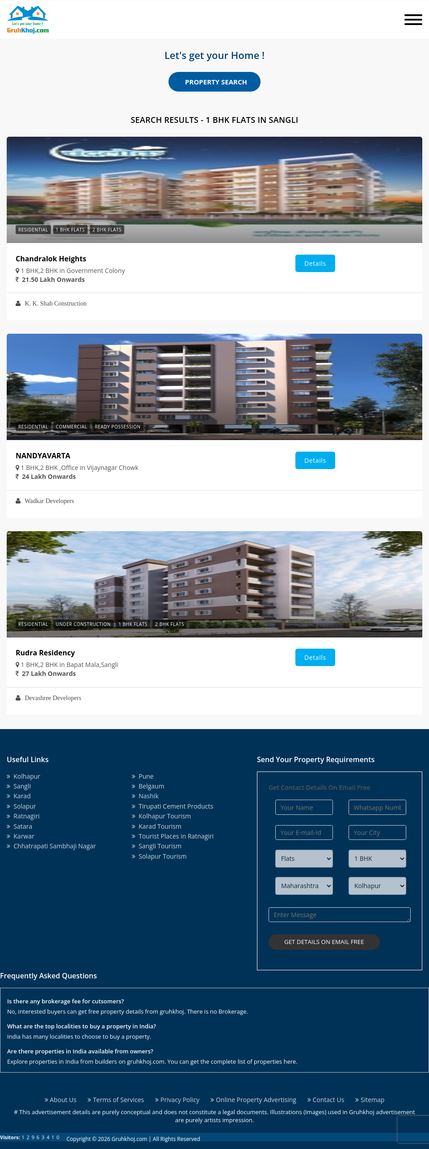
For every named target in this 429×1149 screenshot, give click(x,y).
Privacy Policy (177, 1095)
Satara (19, 826)
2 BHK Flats (107, 229)
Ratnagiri (23, 816)
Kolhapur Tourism (161, 816)
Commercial (71, 427)
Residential (33, 229)
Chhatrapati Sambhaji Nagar (51, 846)
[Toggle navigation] (413, 19)
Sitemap (369, 1095)
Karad (19, 796)
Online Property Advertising (253, 1095)
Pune (143, 776)
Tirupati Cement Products (172, 806)
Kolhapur (23, 776)
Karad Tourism (156, 826)
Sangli (19, 786)
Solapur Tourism (159, 856)
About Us (61, 1095)
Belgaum (148, 786)
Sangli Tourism (156, 846)
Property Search (216, 81)
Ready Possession (117, 427)
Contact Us (325, 1095)
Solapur (21, 806)
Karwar (20, 836)
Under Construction (83, 624)
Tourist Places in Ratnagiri (173, 836)
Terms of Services (116, 1095)
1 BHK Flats (70, 229)
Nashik (145, 796)
